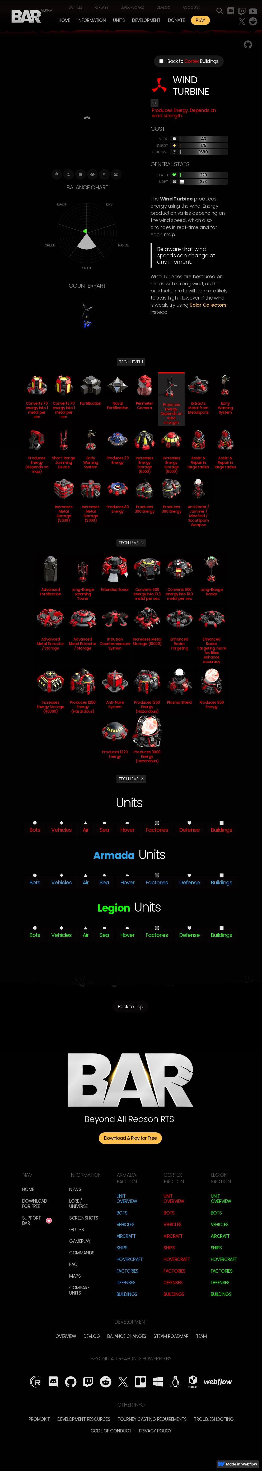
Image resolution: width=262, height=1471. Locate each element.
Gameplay (79, 1241)
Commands (81, 1253)
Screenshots (83, 1218)
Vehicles (125, 1224)
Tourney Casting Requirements (152, 1419)
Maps (75, 1276)
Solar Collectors (208, 305)
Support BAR (31, 1220)
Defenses (125, 1282)
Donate (176, 20)
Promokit (39, 1419)
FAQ (73, 1264)
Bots (122, 1213)
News (75, 1189)
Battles (76, 7)
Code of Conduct (111, 1431)
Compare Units (79, 1290)
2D (116, 174)
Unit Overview (126, 1198)
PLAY (200, 20)
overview (65, 1336)
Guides (76, 1229)
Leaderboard (132, 7)
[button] (91, 20)
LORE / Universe (78, 1204)
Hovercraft (129, 1259)
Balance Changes (126, 1336)
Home (64, 20)
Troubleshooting (213, 1419)
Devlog (164, 7)
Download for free (34, 1204)
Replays (102, 7)
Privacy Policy (155, 1431)
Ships (122, 1248)
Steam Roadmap (170, 1336)
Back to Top (130, 1006)
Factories (127, 1271)
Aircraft (125, 1236)
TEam (201, 1336)
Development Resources (83, 1419)
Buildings (126, 1294)
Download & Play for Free (130, 1138)
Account (191, 7)
